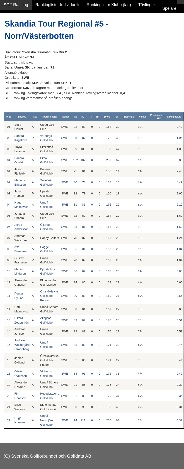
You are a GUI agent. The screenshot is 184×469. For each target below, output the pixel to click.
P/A (35, 116)
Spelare (169, 8)
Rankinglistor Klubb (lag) (109, 4)
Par (116, 116)
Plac (8, 116)
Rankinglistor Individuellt (57, 4)
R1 (75, 116)
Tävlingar (146, 4)
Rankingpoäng (173, 116)
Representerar (49, 116)
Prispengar (129, 116)
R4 (97, 116)
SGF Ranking (16, 4)
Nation (65, 116)
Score (107, 116)
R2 (82, 116)
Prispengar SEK (156, 117)
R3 (90, 116)
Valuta (142, 116)
